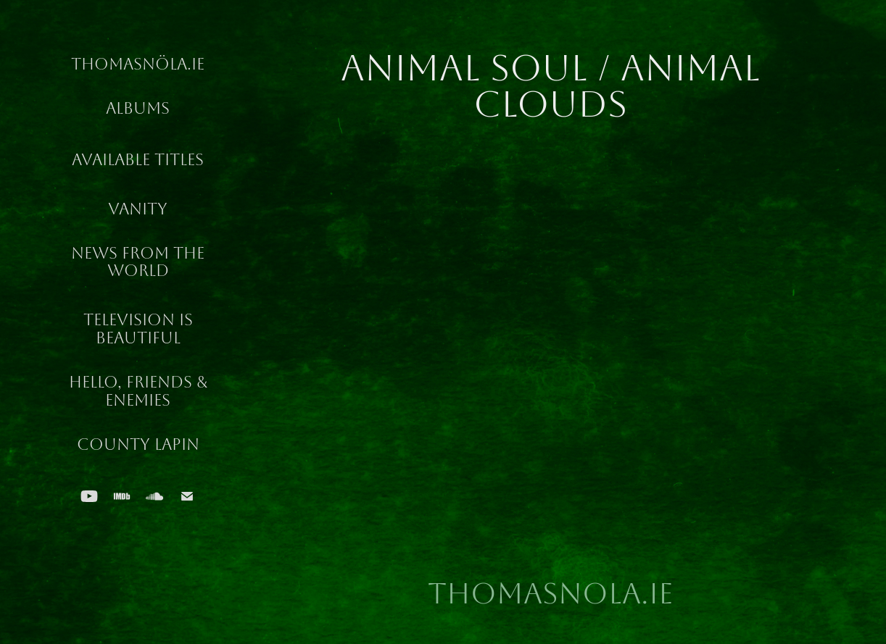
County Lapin (138, 444)
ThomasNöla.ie (137, 64)
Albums (138, 108)
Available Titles (138, 160)
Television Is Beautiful (138, 329)
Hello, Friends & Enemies (138, 391)
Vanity (137, 209)
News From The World (137, 262)
